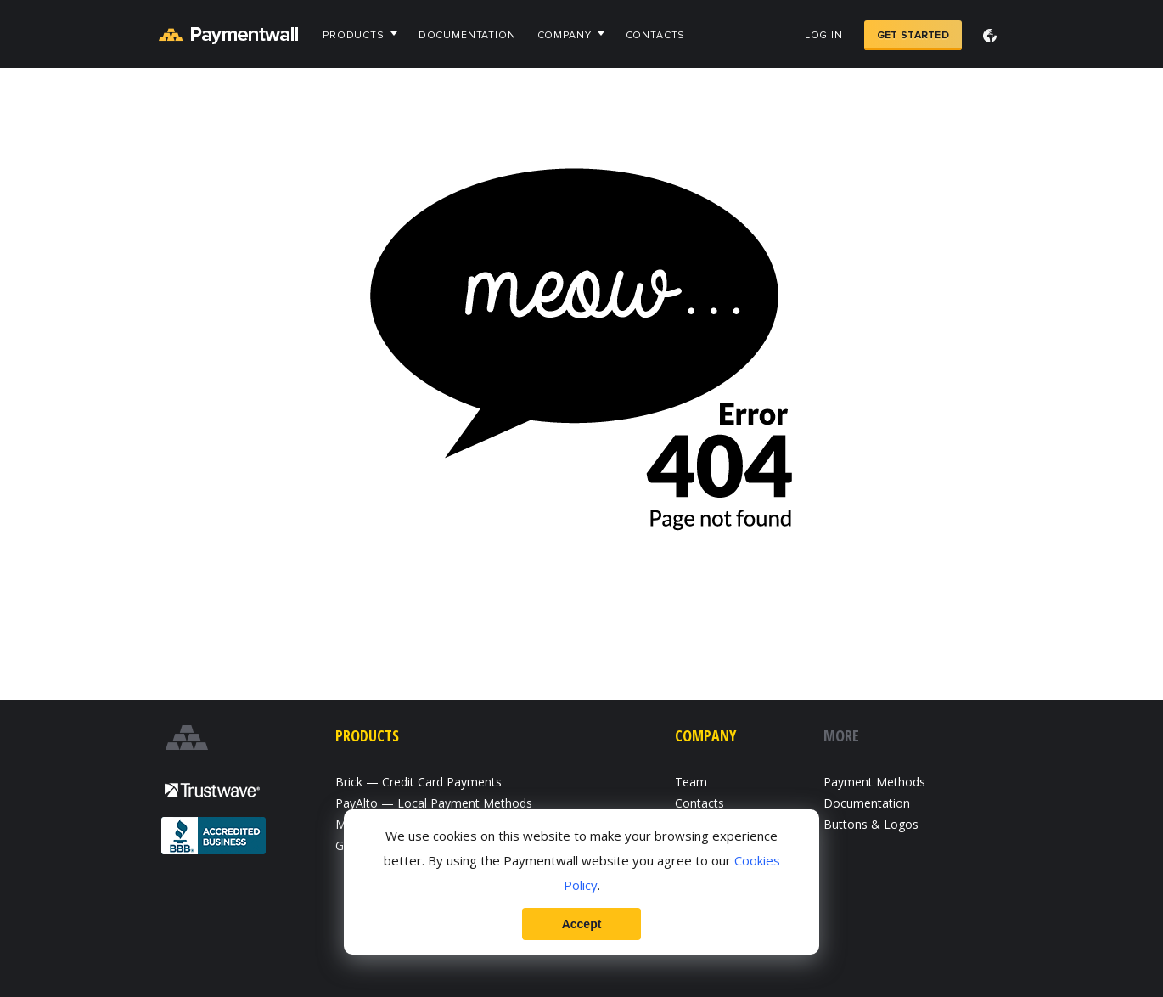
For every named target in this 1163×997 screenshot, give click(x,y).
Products (354, 35)
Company (564, 35)
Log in (824, 35)
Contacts (656, 35)
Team (691, 782)
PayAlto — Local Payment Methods (433, 803)
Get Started (913, 35)
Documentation (467, 35)
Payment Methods (874, 782)
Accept (582, 924)
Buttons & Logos (871, 824)
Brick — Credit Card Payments (418, 782)
